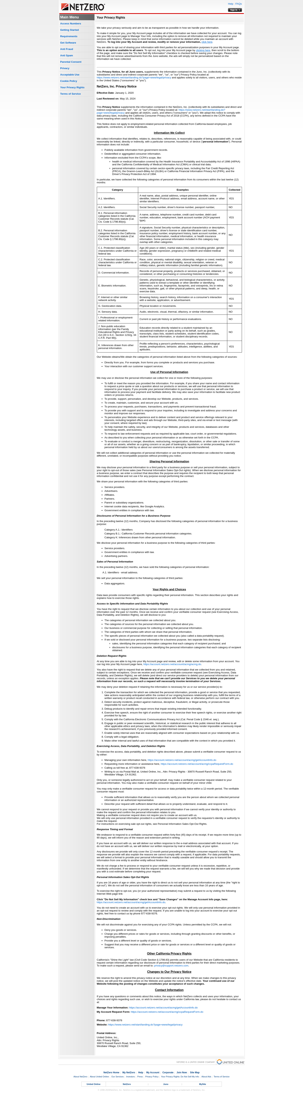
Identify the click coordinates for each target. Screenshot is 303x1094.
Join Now (182, 1072)
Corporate (167, 1072)
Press (140, 1076)
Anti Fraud (66, 49)
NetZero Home (111, 1072)
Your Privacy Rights (72, 87)
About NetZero (80, 1076)
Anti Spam (66, 55)
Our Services (117, 1076)
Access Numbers (70, 23)
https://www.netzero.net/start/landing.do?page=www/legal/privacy (134, 77)
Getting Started (69, 29)
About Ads (206, 1076)
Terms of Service (70, 93)
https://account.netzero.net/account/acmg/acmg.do (172, 664)
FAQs (238, 3)
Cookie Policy (68, 81)
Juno (165, 1084)
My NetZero (129, 1072)
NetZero (127, 1084)
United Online (93, 1084)
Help (230, 3)
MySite (202, 1084)
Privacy (64, 68)
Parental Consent (71, 61)
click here (207, 41)
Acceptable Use (69, 74)
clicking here (203, 50)
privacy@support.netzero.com (171, 965)
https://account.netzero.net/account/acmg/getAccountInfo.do (182, 760)
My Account (152, 1072)
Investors (130, 1076)
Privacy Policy (151, 1076)
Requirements (68, 36)
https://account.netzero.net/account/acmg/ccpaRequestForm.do (197, 763)
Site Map (194, 1072)
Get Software (68, 42)
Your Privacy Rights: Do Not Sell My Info (180, 1076)
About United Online (99, 1076)
